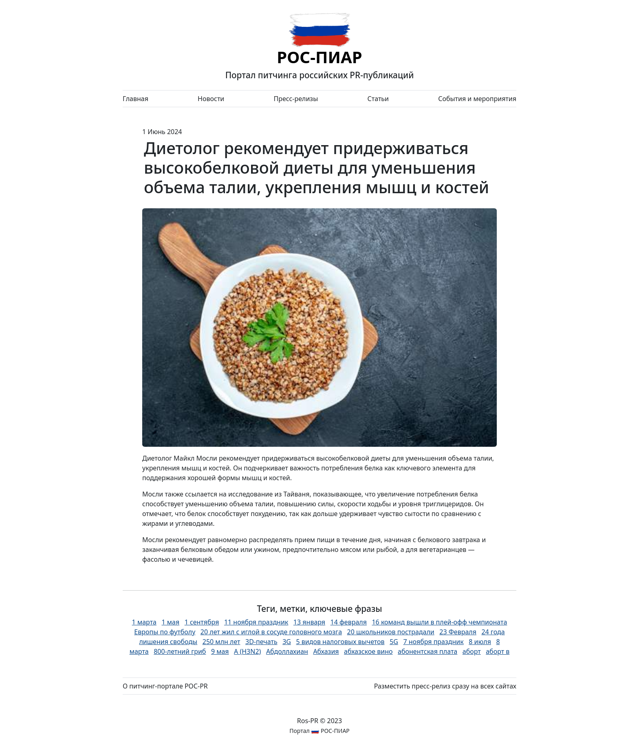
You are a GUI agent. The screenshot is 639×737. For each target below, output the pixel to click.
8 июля (480, 641)
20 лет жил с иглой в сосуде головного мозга (271, 631)
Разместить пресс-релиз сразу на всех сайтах (445, 686)
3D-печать (261, 641)
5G (394, 641)
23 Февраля (457, 631)
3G (286, 641)
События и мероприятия (477, 98)
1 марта (144, 622)
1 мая (170, 622)
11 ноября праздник (256, 622)
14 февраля (349, 622)
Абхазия (326, 651)
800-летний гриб (180, 651)
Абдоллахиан (287, 651)
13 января (309, 622)
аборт (472, 651)
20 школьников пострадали (390, 631)
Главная (135, 98)
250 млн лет (221, 641)
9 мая (220, 651)
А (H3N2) (247, 651)
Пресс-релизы (295, 98)
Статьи (378, 98)
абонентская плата (427, 651)
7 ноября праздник (433, 641)
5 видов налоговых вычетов (340, 641)
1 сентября (202, 622)
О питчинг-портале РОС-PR (165, 686)
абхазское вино (368, 651)
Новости (211, 98)
